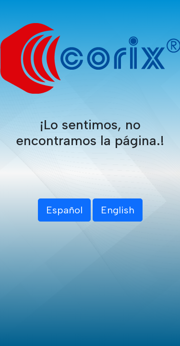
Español (64, 210)
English (117, 210)
